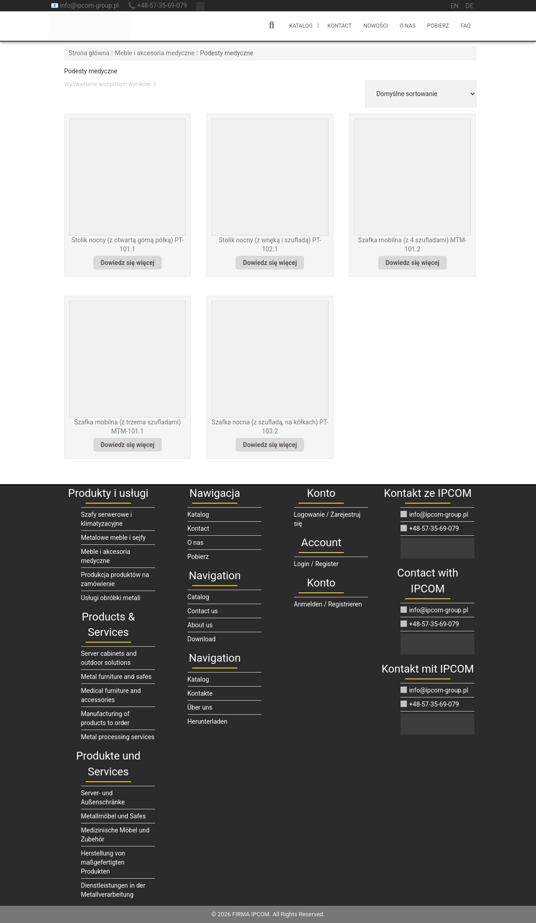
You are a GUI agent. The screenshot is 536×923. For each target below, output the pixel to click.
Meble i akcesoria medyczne (154, 53)
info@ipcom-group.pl (434, 514)
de (469, 6)
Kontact (340, 26)
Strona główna (89, 53)
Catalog (198, 597)
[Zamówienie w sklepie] (421, 93)
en (454, 6)
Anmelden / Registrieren (328, 604)
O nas (407, 26)
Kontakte (200, 693)
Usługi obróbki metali (111, 597)
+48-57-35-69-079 (430, 528)
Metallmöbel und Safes (113, 816)
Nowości (375, 26)
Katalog (301, 26)
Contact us (203, 611)
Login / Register (316, 563)
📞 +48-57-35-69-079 (157, 5)
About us (200, 625)
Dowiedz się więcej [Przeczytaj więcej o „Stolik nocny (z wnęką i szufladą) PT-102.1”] (270, 262)
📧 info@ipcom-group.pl (85, 5)
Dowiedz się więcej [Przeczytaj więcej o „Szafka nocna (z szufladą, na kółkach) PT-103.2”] (270, 444)
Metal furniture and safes (116, 676)
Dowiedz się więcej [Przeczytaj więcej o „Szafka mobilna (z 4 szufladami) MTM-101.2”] (412, 262)
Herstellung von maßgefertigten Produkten (103, 862)
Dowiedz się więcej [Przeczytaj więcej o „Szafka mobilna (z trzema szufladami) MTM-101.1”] (128, 444)
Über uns (200, 707)
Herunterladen (207, 721)
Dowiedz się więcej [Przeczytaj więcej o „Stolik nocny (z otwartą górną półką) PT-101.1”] (128, 262)
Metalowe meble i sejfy (113, 537)
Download (202, 639)
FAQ (466, 26)
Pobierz (438, 26)
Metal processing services (118, 736)
